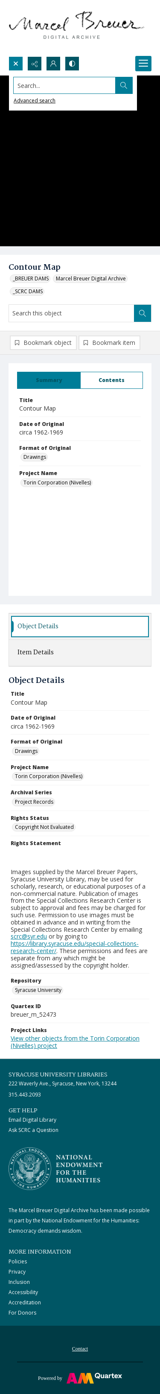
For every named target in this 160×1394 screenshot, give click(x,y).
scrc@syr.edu (29, 936)
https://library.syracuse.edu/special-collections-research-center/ (75, 947)
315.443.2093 (25, 1094)
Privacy (17, 1271)
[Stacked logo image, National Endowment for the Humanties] (55, 1168)
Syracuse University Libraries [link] (58, 1074)
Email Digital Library (32, 1119)
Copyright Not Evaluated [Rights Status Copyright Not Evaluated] (44, 827)
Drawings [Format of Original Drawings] (34, 457)
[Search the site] (64, 85)
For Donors (22, 1312)
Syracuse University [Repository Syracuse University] (38, 990)
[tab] (48, 380)
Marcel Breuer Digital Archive (91, 278)
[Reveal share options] (34, 63)
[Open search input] (16, 63)
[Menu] (143, 63)
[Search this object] (71, 313)
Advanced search (34, 100)
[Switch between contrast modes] (72, 63)
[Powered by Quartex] (80, 1378)
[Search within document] (142, 313)
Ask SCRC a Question (33, 1130)
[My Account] (53, 63)
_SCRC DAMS (28, 291)
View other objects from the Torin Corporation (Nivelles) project (75, 1042)
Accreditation (25, 1302)
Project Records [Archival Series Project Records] (34, 801)
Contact (80, 1349)
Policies (18, 1261)
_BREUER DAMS (31, 278)
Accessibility (23, 1292)
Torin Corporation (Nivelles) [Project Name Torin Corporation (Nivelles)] (57, 482)
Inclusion (19, 1282)
